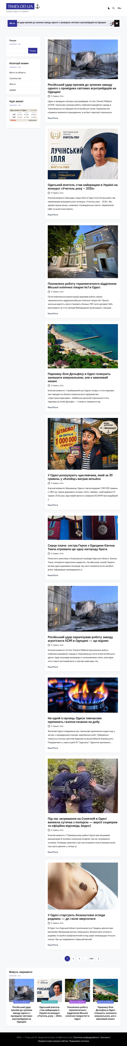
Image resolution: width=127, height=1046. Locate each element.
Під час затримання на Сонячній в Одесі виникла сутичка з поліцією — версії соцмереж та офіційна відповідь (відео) (82, 822)
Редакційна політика (79, 1041)
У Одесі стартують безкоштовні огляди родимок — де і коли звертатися (76, 917)
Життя (12, 84)
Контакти (105, 1037)
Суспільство (15, 78)
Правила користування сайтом (53, 1041)
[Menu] (119, 8)
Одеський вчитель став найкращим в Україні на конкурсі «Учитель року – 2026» (83, 186)
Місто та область (17, 72)
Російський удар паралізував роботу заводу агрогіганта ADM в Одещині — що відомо (80, 639)
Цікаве (12, 90)
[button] (98, 958)
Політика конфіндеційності (86, 1037)
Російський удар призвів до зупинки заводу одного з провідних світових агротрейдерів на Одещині (65, 22)
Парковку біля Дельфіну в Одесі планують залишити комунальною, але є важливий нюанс (79, 377)
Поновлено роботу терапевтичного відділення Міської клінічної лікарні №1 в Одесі (82, 285)
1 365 (91, 959)
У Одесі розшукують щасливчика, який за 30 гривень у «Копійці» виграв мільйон (80, 477)
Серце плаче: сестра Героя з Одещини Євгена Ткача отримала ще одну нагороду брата (81, 547)
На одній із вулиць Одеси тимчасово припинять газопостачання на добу (75, 720)
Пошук (12, 40)
